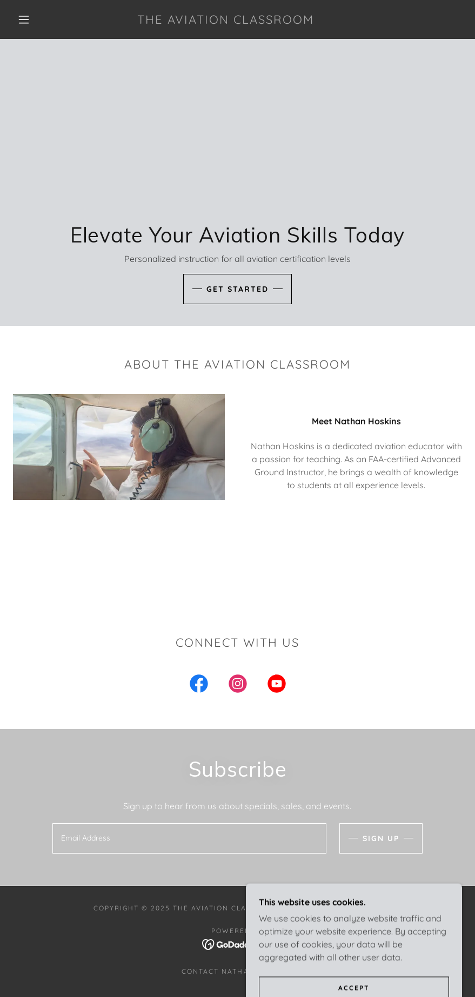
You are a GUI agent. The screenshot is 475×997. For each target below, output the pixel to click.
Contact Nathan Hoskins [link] (237, 971)
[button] (24, 19)
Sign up (381, 838)
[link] (226, 20)
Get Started (237, 289)
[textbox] (189, 838)
